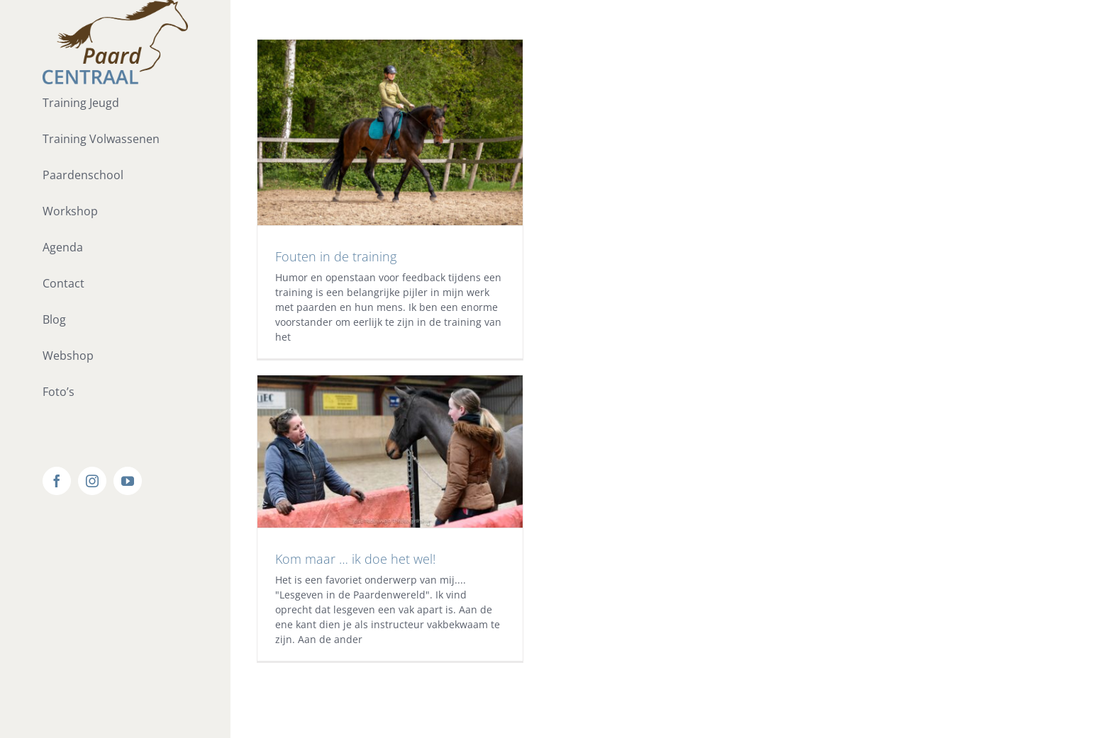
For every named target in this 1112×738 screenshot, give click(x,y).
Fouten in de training (335, 256)
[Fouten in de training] (390, 132)
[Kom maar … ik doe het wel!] (390, 451)
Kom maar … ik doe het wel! (355, 558)
